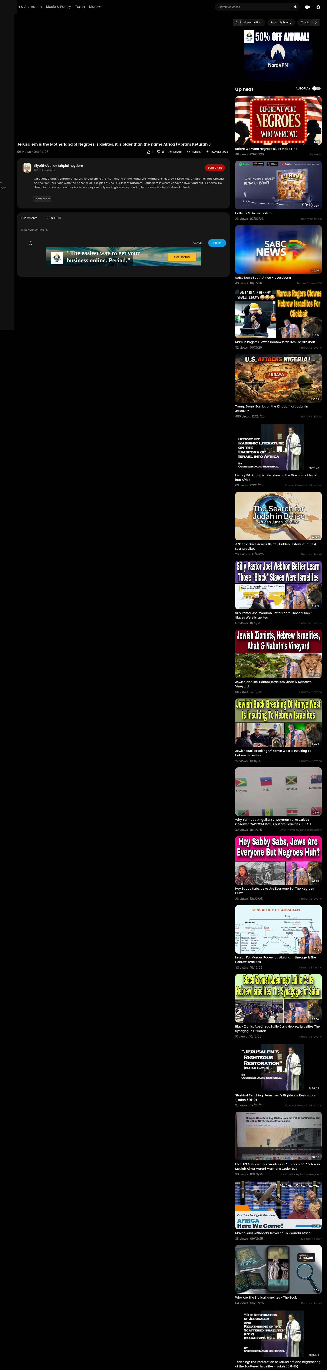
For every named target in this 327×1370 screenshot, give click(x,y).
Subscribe (228, 154)
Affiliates (11, 193)
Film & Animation (80, 6)
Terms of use (18, 183)
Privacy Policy (38, 183)
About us (11, 188)
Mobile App (13, 208)
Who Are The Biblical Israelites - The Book (280, 1171)
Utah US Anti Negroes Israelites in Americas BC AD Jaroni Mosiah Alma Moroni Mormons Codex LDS (284, 1051)
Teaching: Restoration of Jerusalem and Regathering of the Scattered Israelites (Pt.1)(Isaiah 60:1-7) (282, 1295)
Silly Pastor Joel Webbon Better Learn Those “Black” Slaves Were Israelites (281, 558)
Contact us (27, 188)
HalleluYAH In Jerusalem (267, 198)
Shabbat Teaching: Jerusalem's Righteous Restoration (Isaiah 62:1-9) (280, 988)
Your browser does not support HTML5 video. (153, 70)
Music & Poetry (111, 6)
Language (30, 208)
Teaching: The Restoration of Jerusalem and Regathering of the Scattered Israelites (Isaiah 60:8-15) (283, 1232)
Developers (44, 188)
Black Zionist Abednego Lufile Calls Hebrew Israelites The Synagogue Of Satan (281, 927)
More (147, 6)
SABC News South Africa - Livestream (277, 254)
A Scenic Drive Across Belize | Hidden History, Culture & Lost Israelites (282, 497)
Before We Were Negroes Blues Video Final (280, 141)
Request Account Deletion (23, 198)
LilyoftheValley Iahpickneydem (104, 152)
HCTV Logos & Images (20, 203)
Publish (231, 229)
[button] (319, 7)
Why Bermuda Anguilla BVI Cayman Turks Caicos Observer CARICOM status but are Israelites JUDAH (280, 744)
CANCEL (211, 229)
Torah (133, 6)
